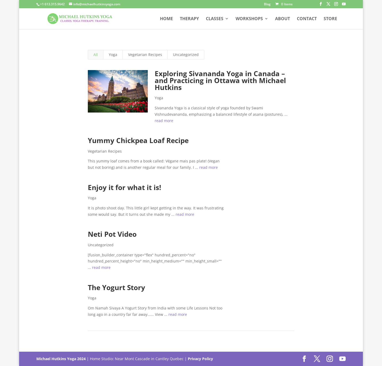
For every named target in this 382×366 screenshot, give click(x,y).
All (95, 54)
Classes (214, 19)
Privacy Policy (200, 358)
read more (164, 120)
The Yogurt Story (116, 287)
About (282, 19)
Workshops (249, 19)
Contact (307, 19)
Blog (267, 4)
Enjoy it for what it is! (124, 187)
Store (330, 19)
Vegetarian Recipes (145, 54)
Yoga (113, 54)
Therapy (189, 19)
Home (166, 19)
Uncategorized (186, 54)
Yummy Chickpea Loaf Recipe (138, 140)
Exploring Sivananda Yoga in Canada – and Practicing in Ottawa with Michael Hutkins (220, 80)
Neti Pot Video (112, 234)
